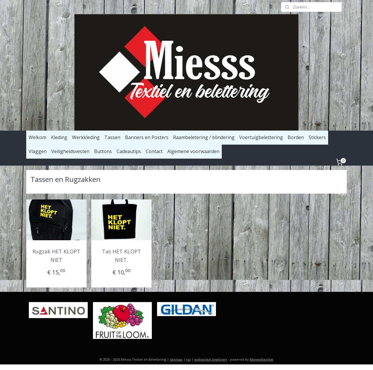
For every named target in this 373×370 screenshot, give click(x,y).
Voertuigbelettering (261, 137)
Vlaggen (38, 151)
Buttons (103, 151)
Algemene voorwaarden (193, 151)
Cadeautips (129, 151)
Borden (296, 137)
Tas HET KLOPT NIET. (121, 255)
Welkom (37, 137)
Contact (154, 151)
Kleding (59, 137)
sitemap (176, 359)
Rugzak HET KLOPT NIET (56, 255)
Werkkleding (86, 137)
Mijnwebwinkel (261, 359)
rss (188, 359)
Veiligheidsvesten (70, 151)
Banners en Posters (146, 137)
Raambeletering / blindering (204, 137)
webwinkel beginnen (210, 359)
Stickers (317, 137)
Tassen (112, 137)
